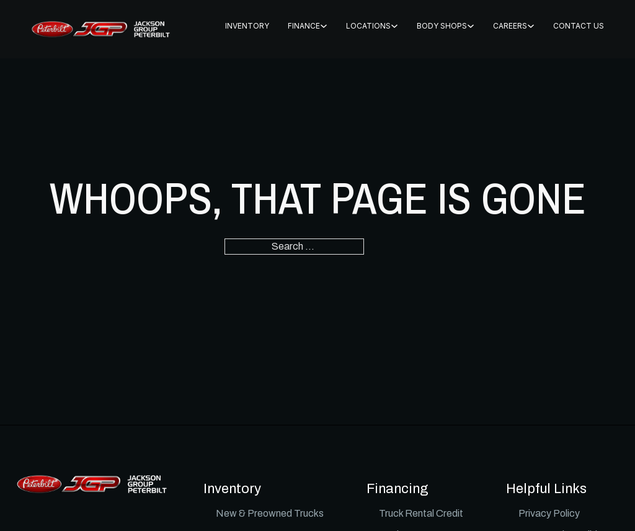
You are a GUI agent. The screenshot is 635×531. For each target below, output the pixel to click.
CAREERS (510, 25)
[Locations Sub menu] (394, 26)
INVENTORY (247, 25)
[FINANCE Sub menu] (323, 26)
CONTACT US (578, 25)
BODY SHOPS (442, 25)
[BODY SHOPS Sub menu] (470, 26)
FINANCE (304, 25)
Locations (368, 25)
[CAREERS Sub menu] (531, 26)
